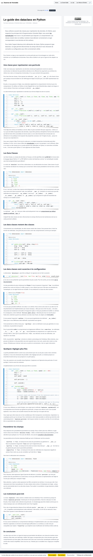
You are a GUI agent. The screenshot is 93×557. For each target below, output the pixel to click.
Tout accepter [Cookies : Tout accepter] (52, 555)
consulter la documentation (45, 435)
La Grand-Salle (64, 2)
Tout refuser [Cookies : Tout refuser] (61, 555)
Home (56, 2)
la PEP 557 (48, 157)
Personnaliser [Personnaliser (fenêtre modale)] (71, 555)
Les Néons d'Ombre (82, 2)
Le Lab (72, 2)
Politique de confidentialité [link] (84, 555)
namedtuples (30, 143)
